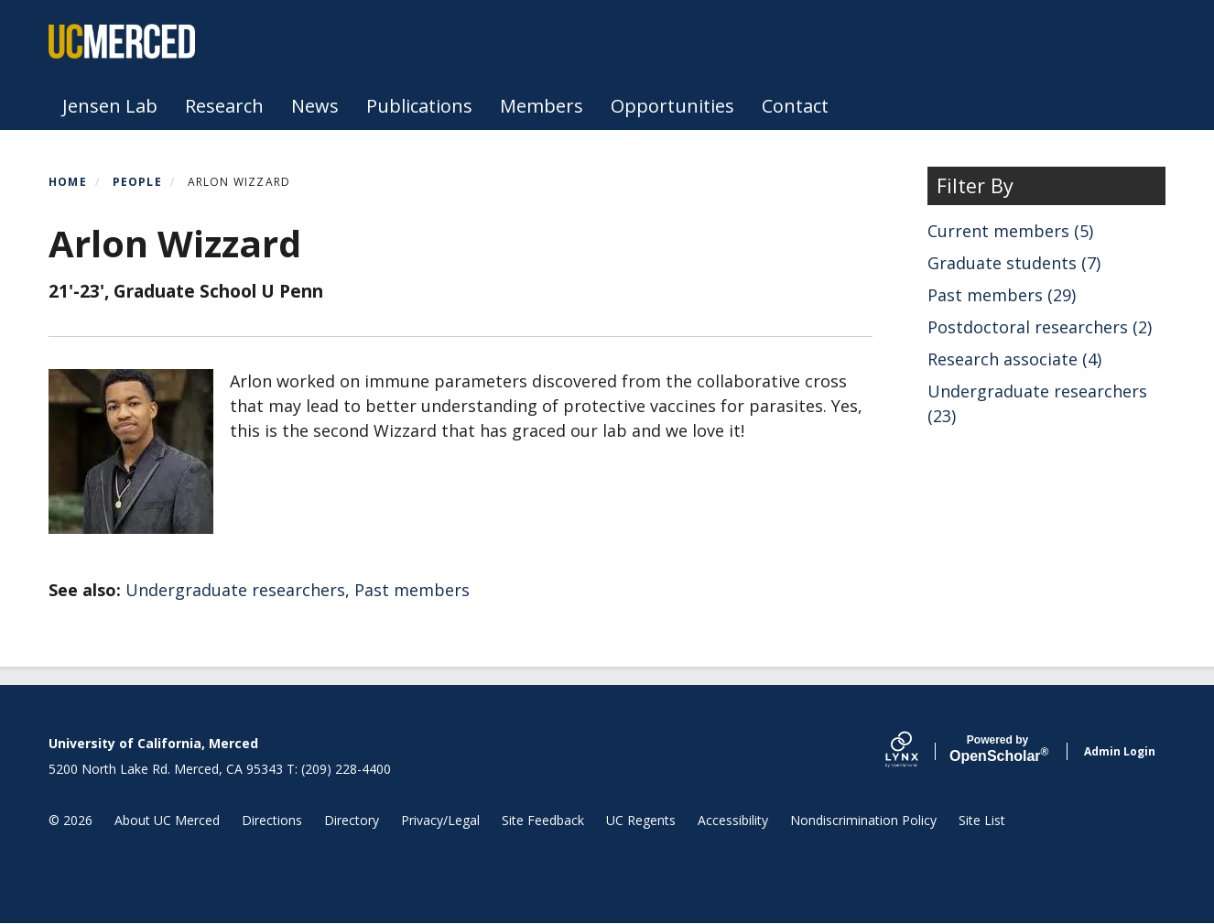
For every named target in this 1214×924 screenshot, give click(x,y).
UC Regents (641, 820)
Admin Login (1119, 751)
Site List (982, 820)
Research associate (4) (1014, 359)
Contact (795, 105)
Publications (419, 105)
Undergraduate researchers (235, 590)
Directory (351, 820)
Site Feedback (543, 820)
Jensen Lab (109, 105)
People (137, 182)
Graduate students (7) (1013, 263)
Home (68, 182)
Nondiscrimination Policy (863, 820)
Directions (272, 820)
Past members (412, 590)
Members (541, 105)
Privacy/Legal (440, 820)
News (315, 105)
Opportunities (672, 105)
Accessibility (733, 820)
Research (224, 105)
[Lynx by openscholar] (917, 751)
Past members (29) (1001, 295)
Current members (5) (1010, 231)
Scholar (997, 749)
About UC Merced (167, 820)
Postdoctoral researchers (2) (1039, 327)
